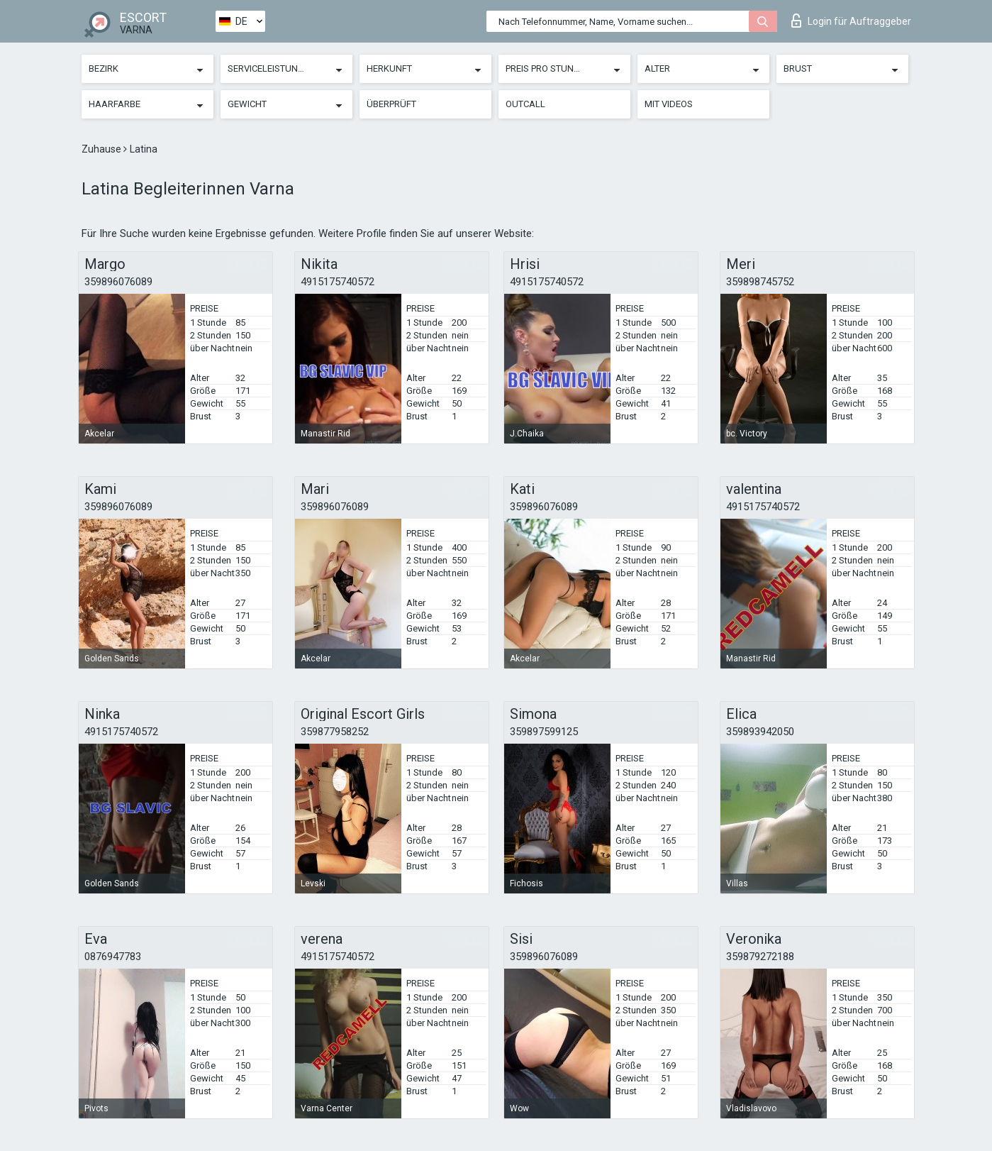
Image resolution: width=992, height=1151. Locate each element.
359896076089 (118, 281)
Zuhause (102, 149)
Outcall (525, 104)
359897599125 (544, 731)
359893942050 (760, 731)
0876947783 (112, 956)
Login (851, 20)
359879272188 (760, 956)
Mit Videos (669, 104)
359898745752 (760, 281)
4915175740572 (337, 281)
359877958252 (335, 731)
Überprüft (391, 104)
